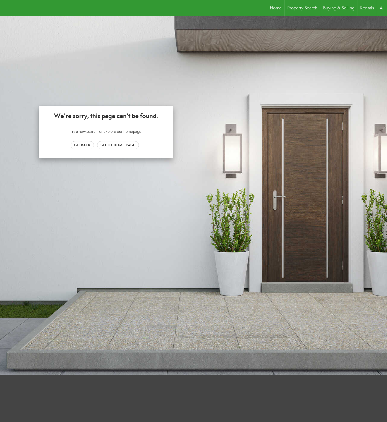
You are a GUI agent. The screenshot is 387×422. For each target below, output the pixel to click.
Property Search (302, 8)
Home (276, 8)
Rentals (367, 8)
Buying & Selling (338, 8)
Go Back (82, 145)
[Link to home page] (7, 8)
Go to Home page (118, 145)
